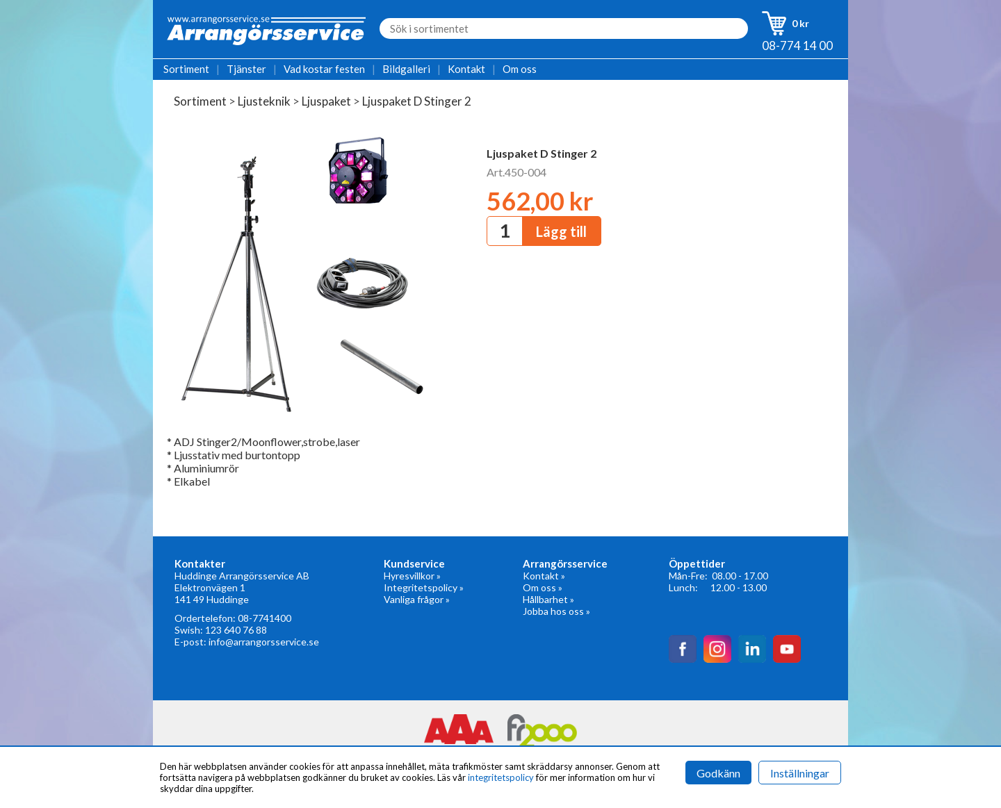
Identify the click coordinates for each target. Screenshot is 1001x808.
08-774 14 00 (797, 45)
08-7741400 (264, 618)
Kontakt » (544, 576)
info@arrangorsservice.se (264, 642)
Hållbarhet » (548, 599)
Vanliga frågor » (417, 599)
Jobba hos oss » (556, 611)
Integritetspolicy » (424, 587)
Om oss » (542, 587)
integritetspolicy (501, 777)
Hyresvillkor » (412, 576)
